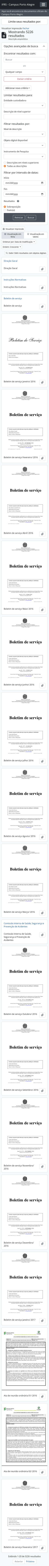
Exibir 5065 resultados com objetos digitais (26, 253)
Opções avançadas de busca (21, 46)
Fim (5, 189)
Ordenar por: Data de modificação (18, 242)
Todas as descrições (17, 166)
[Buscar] (24, 59)
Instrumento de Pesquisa (16, 151)
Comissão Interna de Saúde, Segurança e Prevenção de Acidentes (24, 925)
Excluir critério (24, 79)
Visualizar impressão (13, 229)
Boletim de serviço (13, 298)
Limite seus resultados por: (24, 21)
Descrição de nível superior (17, 111)
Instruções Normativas (15, 279)
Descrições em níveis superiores (23, 162)
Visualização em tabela (35, 235)
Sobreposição (14, 206)
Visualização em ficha (12, 235)
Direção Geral (10, 260)
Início (6, 177)
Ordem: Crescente (11, 247)
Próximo (30, 1561)
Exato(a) (11, 210)
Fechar (26, 28)
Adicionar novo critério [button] (16, 88)
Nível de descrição (13, 129)
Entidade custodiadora (15, 100)
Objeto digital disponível (16, 140)
